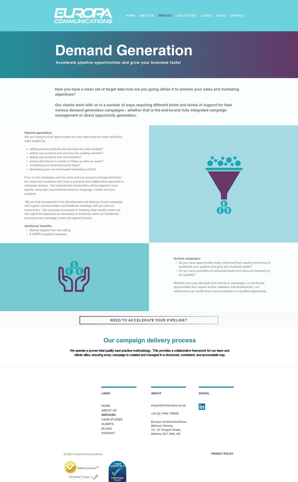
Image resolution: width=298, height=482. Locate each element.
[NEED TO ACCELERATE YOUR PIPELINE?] (148, 320)
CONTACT (108, 433)
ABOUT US (109, 410)
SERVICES (108, 415)
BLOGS (106, 428)
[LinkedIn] (202, 406)
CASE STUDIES (112, 419)
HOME (105, 405)
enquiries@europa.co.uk (168, 405)
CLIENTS (107, 424)
